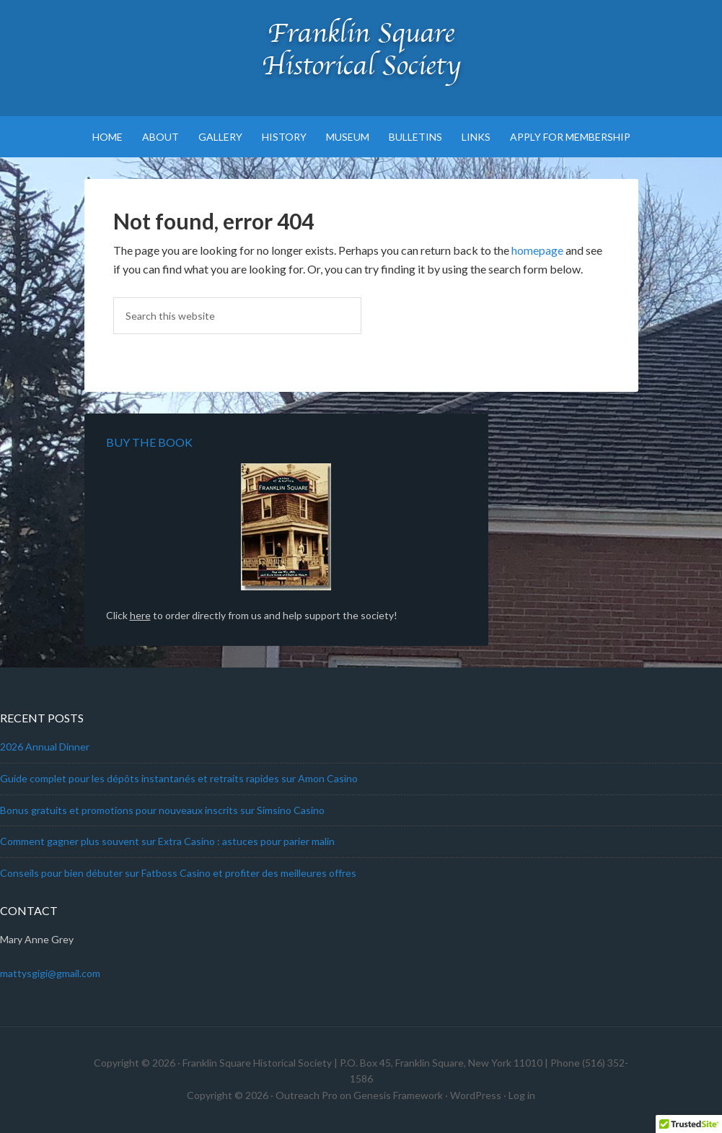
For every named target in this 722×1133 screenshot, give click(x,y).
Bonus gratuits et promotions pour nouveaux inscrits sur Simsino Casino (162, 810)
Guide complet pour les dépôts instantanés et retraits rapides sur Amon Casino (179, 778)
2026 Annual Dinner (44, 746)
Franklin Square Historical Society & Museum (361, 50)
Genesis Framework (398, 1095)
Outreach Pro (307, 1095)
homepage (537, 250)
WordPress (475, 1095)
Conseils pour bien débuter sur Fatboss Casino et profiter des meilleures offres (178, 873)
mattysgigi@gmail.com (50, 973)
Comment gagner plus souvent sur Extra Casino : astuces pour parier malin (167, 841)
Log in (522, 1095)
